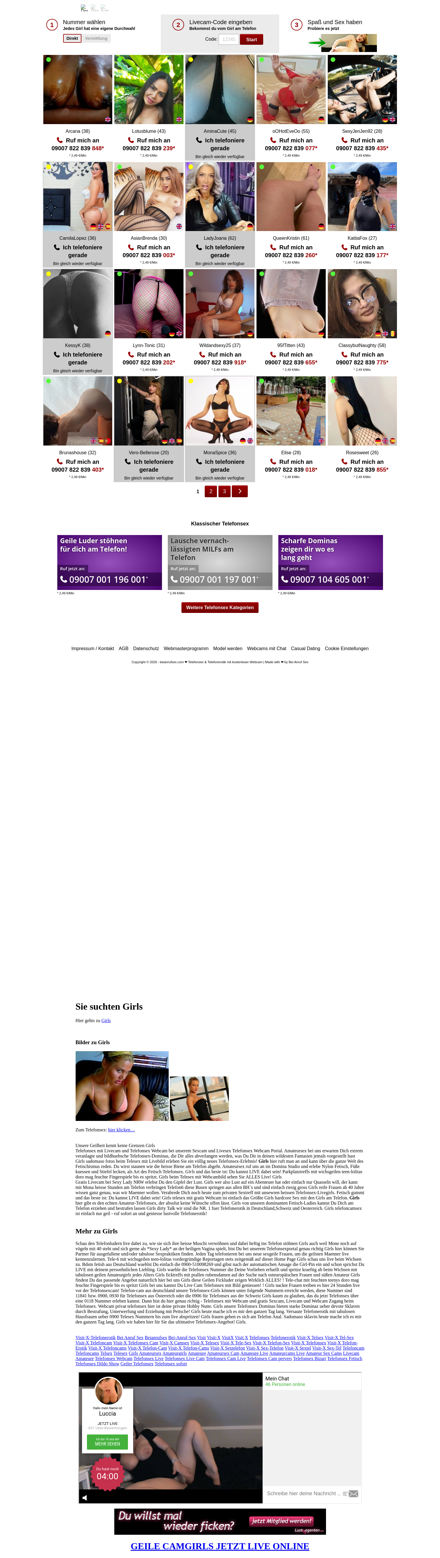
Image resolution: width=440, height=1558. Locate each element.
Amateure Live (254, 1353)
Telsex (106, 1353)
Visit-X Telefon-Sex (271, 1342)
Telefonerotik (283, 1337)
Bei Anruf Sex (130, 1337)
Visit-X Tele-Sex (235, 1342)
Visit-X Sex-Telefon (265, 1348)
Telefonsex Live (148, 1358)
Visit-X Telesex (204, 1342)
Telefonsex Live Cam (185, 1358)
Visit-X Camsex (174, 1342)
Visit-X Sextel (298, 1348)
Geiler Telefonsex (137, 1363)
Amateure (197, 1353)
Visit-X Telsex (310, 1337)
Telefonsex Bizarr (309, 1358)
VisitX (228, 1337)
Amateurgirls (174, 1353)
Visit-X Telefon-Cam (147, 1348)
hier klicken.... (121, 1129)
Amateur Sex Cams (324, 1353)
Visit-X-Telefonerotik (96, 1337)
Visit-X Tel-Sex (339, 1337)
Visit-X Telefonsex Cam (135, 1342)
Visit (201, 1337)
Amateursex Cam (223, 1353)
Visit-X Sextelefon (227, 1348)
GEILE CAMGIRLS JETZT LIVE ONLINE (220, 1546)
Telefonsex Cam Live (226, 1358)
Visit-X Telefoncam (94, 1342)
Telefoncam (353, 1348)
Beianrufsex (156, 1337)
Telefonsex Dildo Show (98, 1363)
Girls (106, 1020)
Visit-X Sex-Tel (326, 1348)
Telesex (120, 1353)
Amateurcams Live (287, 1353)
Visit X (241, 1337)
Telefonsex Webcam (113, 1358)
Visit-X (213, 1337)
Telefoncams (87, 1353)
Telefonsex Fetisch (344, 1358)
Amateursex (150, 1353)
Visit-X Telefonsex (308, 1342)
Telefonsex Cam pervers (269, 1358)
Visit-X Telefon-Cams (188, 1348)
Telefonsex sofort (171, 1363)
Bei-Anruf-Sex (182, 1337)
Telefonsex (259, 1337)
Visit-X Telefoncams (107, 1348)
